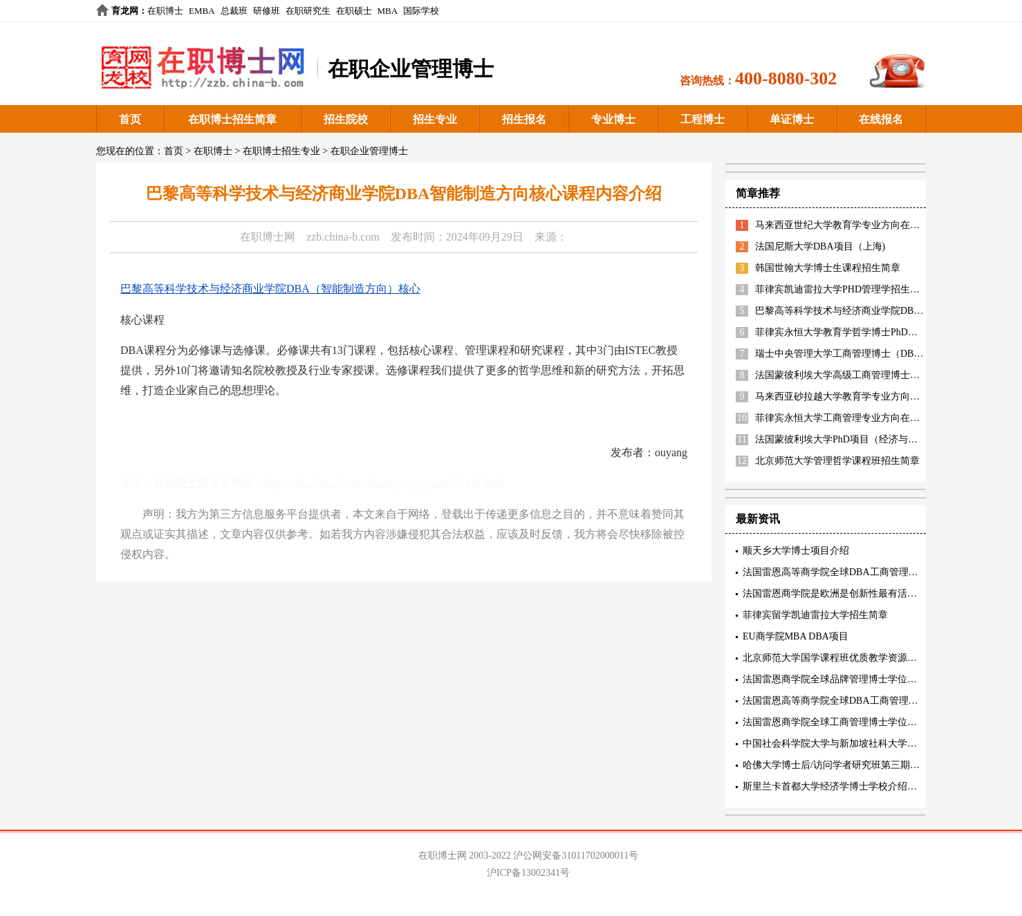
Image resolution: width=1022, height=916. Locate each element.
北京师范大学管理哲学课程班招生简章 (837, 461)
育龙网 (124, 11)
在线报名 (881, 119)
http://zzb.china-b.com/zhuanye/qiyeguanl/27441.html (384, 483)
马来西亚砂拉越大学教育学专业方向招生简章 (852, 396)
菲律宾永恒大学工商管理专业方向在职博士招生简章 (866, 418)
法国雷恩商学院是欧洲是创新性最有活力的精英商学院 (859, 593)
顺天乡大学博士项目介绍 (796, 550)
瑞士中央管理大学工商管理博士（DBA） (843, 353)
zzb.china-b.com (343, 237)
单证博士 (792, 119)
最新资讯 (758, 519)
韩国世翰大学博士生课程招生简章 (827, 268)
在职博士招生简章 (232, 119)
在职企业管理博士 (369, 151)
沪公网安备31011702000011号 (575, 855)
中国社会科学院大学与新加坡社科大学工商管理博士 (854, 743)
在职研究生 (308, 11)
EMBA (202, 11)
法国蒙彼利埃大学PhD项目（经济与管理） (846, 439)
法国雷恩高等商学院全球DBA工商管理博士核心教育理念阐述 (874, 700)
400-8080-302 (786, 78)
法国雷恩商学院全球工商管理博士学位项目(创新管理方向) (867, 722)
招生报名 (524, 119)
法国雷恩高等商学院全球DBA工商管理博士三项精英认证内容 (874, 572)
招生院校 (346, 119)
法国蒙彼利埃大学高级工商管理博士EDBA (845, 375)
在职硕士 (354, 11)
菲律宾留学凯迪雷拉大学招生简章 (815, 615)
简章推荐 (758, 193)
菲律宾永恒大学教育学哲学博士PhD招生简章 (851, 332)
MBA (388, 11)
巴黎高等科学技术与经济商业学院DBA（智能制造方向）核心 (270, 289)
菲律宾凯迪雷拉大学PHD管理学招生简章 (842, 289)
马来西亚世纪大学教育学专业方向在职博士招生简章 (866, 225)
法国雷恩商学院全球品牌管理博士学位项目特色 (844, 679)
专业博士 (613, 119)
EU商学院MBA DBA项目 (795, 636)
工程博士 (702, 119)
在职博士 (165, 11)
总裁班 (234, 11)
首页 (130, 119)
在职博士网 (267, 237)
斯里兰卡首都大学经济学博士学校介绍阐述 (835, 786)
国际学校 (421, 11)
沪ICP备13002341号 (528, 873)
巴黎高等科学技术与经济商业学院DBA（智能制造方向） (876, 311)
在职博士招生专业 (281, 151)
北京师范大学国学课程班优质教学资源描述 (835, 658)
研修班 (266, 11)
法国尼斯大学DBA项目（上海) (820, 246)
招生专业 (435, 119)
